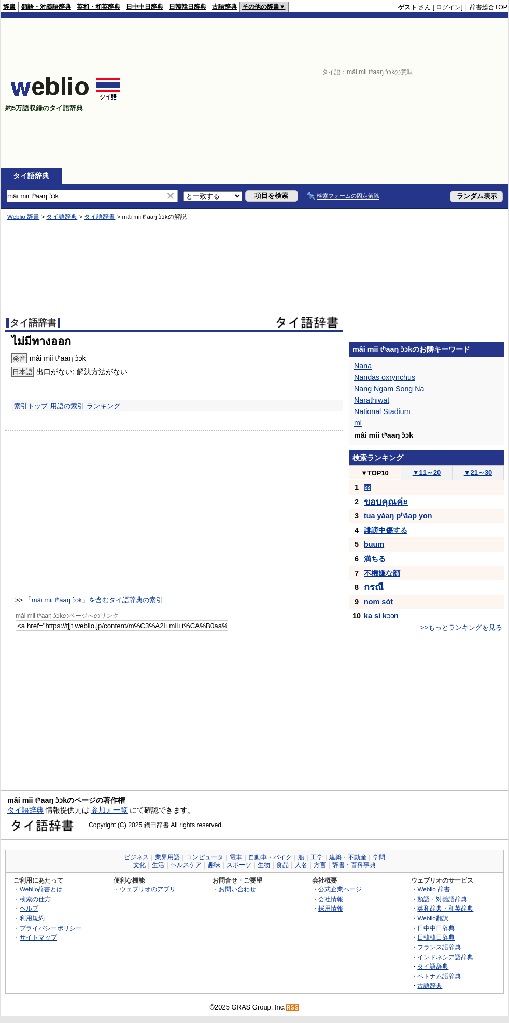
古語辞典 (224, 7)
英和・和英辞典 (98, 7)
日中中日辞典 (144, 7)
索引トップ (31, 406)
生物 (264, 865)
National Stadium (382, 411)
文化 (139, 865)
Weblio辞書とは (41, 889)
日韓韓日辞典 (187, 7)
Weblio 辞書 (23, 217)
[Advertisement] (373, 92)
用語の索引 (67, 406)
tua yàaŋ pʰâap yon (398, 515)
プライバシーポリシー (51, 928)
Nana (363, 366)
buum (374, 544)
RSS (293, 1008)
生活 (158, 865)
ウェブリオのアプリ (148, 889)
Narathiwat (371, 400)
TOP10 (375, 473)
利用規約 (32, 918)
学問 (379, 857)
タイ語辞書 (99, 217)
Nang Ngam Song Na (389, 389)
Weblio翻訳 (432, 918)
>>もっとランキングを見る (461, 627)
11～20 (427, 472)
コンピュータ (204, 857)
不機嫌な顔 (382, 573)
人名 (301, 865)
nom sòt (378, 602)
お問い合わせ (237, 889)
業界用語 (167, 857)
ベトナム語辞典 (439, 976)
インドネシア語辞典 (445, 957)
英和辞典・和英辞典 (445, 908)
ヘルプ (29, 908)
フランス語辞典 (439, 947)
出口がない (54, 371)
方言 (320, 865)
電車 (236, 857)
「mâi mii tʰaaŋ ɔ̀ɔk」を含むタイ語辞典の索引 (94, 600)
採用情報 (330, 908)
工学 (316, 857)
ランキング (103, 406)
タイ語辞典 (31, 176)
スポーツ (239, 865)
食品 (282, 865)
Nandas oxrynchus (384, 377)
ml (358, 423)
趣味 (214, 865)
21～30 (478, 472)
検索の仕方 (35, 899)
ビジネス (136, 857)
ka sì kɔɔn (381, 616)
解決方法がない (102, 371)
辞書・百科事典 (354, 865)
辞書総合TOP (488, 7)
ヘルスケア (186, 865)
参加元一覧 (109, 810)
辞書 (9, 7)
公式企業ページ (340, 889)
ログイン (448, 7)
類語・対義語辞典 (46, 7)
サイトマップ (38, 937)
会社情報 (330, 899)
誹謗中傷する (385, 530)
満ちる (375, 559)
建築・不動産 (347, 857)
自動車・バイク (270, 857)
